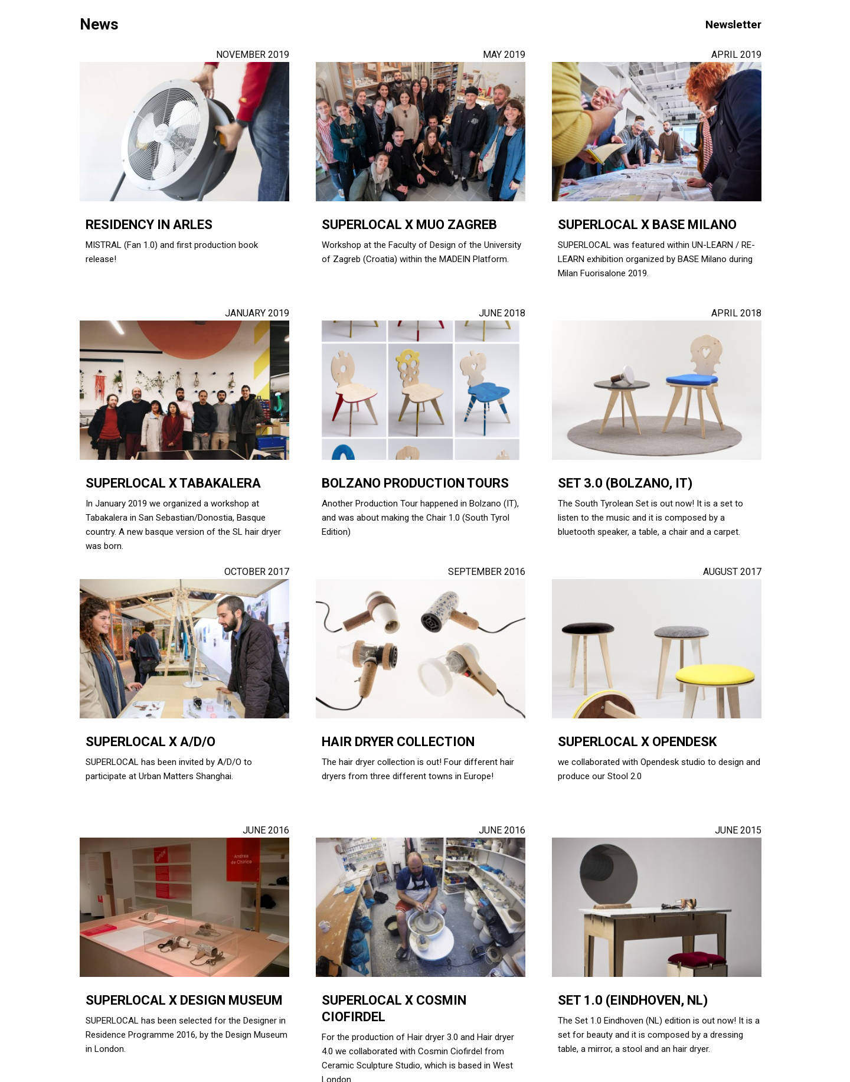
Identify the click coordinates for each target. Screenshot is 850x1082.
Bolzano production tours (415, 483)
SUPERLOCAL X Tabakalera (173, 483)
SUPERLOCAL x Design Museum (184, 1000)
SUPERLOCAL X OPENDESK (637, 741)
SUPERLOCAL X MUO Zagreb (409, 224)
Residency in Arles (149, 224)
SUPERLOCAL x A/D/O (150, 741)
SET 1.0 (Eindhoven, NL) (633, 1000)
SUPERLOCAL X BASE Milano (647, 224)
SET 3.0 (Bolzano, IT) (625, 483)
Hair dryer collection (398, 741)
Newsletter (733, 24)
